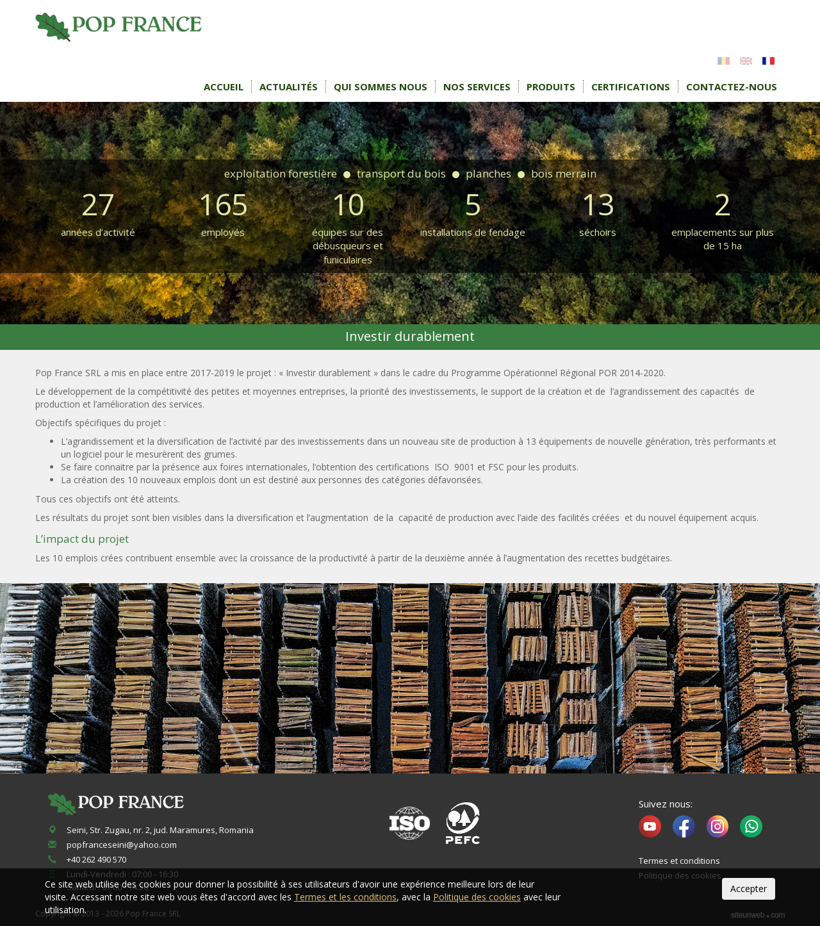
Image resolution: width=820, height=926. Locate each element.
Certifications (630, 86)
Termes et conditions (679, 860)
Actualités (288, 86)
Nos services (477, 86)
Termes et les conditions (345, 897)
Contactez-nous (731, 86)
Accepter (748, 888)
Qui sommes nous (380, 86)
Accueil (223, 86)
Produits (551, 86)
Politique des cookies (477, 897)
